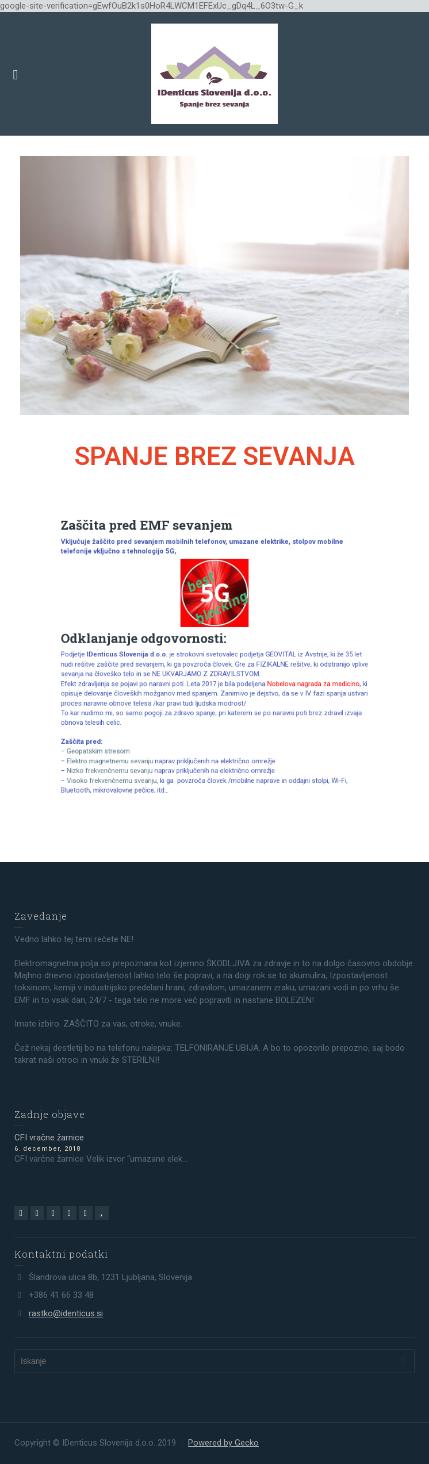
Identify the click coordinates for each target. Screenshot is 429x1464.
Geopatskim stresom (131, 726)
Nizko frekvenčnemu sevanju (138, 740)
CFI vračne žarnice (49, 1137)
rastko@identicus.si (66, 1313)
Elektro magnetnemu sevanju (139, 733)
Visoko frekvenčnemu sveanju (140, 747)
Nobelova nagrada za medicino (285, 678)
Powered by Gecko (223, 1443)
